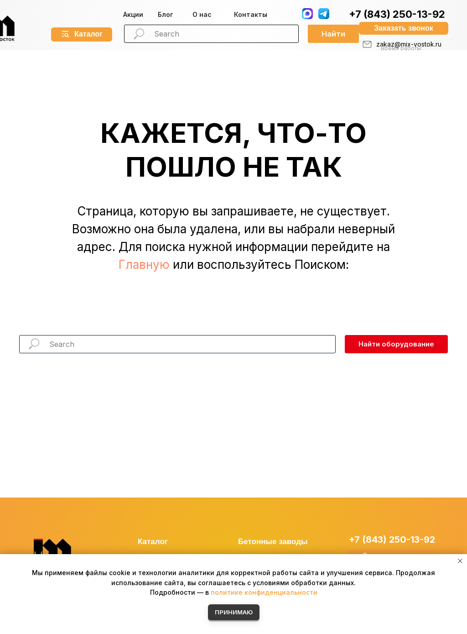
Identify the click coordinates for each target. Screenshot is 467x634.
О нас (202, 14)
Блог (165, 14)
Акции (133, 14)
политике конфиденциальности (264, 592)
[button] (403, 28)
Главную (144, 264)
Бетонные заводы (273, 541)
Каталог (153, 541)
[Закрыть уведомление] (460, 561)
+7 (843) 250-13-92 (397, 14)
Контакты (250, 14)
